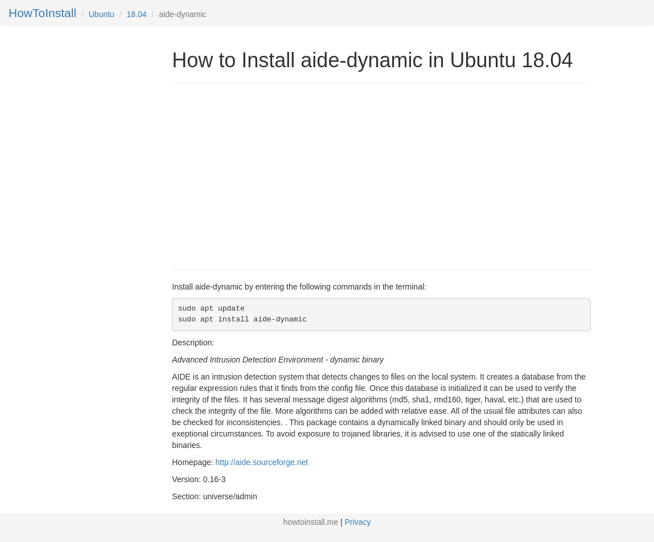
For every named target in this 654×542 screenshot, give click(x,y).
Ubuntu (101, 14)
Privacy (358, 522)
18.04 (137, 14)
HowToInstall (42, 12)
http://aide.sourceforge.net (262, 462)
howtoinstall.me (311, 522)
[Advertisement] (267, 175)
